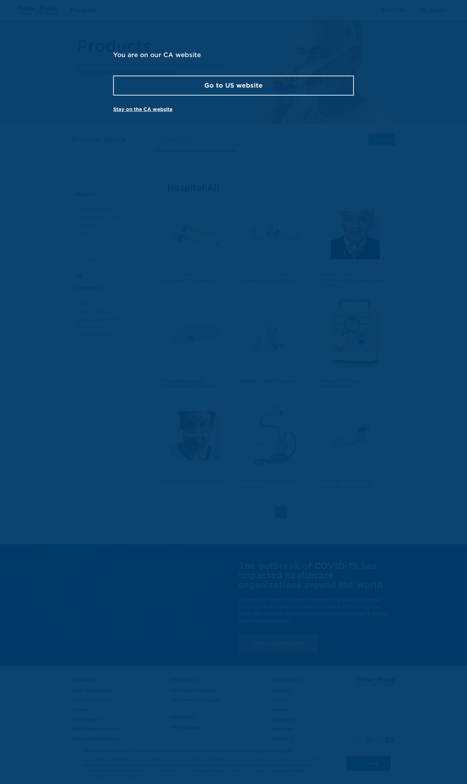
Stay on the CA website (143, 109)
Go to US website (233, 85)
